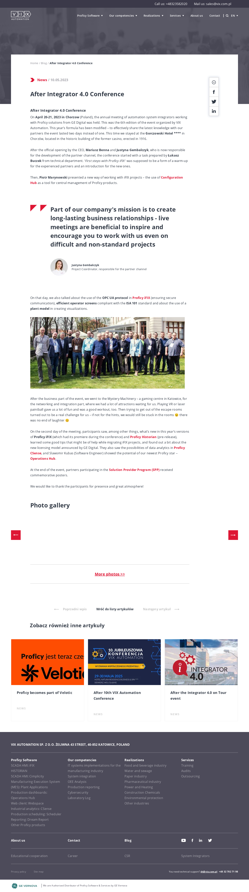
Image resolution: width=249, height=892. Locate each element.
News (42, 79)
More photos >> (110, 574)
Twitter (210, 840)
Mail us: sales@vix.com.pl (212, 4)
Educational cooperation (29, 856)
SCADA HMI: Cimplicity (27, 776)
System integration (82, 776)
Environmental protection (143, 798)
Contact (214, 15)
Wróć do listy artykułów (115, 609)
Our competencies (121, 15)
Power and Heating (138, 787)
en (234, 15)
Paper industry (135, 776)
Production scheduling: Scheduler (36, 814)
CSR (127, 856)
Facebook (192, 840)
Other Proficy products (28, 825)
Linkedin (200, 840)
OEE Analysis (77, 782)
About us (197, 15)
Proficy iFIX (141, 298)
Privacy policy (18, 871)
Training (187, 765)
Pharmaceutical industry (142, 782)
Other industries (136, 803)
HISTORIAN (19, 771)
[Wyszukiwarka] (227, 15)
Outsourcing (190, 776)
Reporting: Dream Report (30, 819)
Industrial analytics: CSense (31, 809)
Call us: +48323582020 (171, 4)
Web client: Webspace (27, 803)
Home (34, 63)
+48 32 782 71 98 (228, 871)
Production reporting (84, 787)
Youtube (183, 840)
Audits (186, 771)
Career (73, 856)
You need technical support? (184, 871)
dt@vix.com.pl (209, 871)
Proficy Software (88, 15)
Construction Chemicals (142, 792)
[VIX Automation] (21, 15)
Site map (39, 871)
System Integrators (195, 856)
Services (175, 15)
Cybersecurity (78, 792)
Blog (44, 63)
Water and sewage (138, 771)
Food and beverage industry (145, 765)
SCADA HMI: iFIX (22, 765)
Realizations (152, 15)
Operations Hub (42, 458)
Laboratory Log (79, 798)
